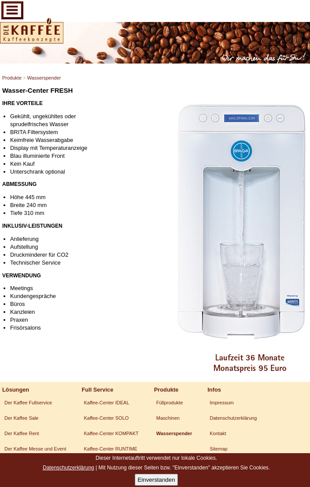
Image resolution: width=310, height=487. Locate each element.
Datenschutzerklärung (233, 418)
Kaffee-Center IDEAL (106, 402)
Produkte (12, 77)
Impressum (221, 402)
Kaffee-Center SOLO (106, 418)
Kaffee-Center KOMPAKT (111, 433)
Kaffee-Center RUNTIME (110, 448)
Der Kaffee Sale (21, 418)
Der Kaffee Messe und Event (35, 448)
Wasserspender (44, 77)
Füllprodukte (169, 402)
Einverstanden (156, 479)
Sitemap (218, 448)
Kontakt (218, 433)
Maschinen (168, 418)
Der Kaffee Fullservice (28, 402)
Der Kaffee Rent (21, 433)
